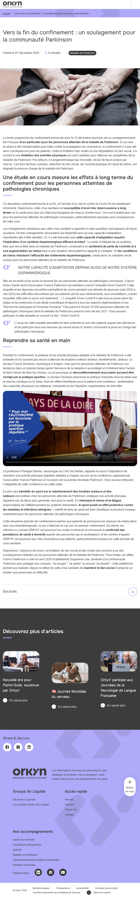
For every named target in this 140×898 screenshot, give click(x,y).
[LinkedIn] (29, 747)
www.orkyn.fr (93, 770)
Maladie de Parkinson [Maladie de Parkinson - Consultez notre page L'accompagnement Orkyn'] (25, 854)
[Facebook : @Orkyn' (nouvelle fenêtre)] (50, 872)
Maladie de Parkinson (82, 53)
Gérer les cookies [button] (101, 892)
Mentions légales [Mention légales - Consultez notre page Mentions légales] (41, 888)
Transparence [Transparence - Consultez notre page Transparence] (63, 888)
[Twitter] (18, 747)
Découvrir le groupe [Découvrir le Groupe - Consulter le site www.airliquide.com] (24, 799)
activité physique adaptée (73, 355)
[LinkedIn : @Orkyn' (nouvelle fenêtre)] (38, 872)
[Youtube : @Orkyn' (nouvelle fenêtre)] (63, 872)
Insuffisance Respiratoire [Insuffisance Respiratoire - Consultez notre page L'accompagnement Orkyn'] (27, 844)
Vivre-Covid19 (116, 285)
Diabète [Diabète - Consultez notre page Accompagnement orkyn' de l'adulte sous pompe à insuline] (17, 849)
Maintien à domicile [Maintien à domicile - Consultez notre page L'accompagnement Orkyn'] (24, 864)
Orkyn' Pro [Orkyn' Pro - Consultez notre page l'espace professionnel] (71, 809)
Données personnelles (106, 888)
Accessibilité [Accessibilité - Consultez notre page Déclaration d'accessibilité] (82, 888)
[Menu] (135, 4)
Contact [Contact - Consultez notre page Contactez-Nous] (69, 814)
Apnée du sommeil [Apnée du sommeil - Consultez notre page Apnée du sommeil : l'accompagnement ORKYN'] (23, 839)
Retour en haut (129, 789)
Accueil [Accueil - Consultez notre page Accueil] (69, 799)
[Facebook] (7, 747)
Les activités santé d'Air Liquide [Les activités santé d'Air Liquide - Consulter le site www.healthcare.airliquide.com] (31, 804)
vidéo (58, 484)
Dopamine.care (80, 559)
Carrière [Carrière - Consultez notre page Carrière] (69, 804)
